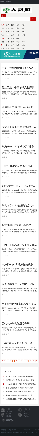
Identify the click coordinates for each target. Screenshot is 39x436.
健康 (12, 48)
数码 (17, 38)
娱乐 (7, 48)
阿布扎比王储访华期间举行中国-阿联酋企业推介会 (21, 376)
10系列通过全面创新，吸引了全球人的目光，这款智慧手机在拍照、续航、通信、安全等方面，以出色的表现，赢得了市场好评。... (19, 153)
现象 (17, 25)
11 (36, 360)
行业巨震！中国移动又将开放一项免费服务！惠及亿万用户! (19, 87)
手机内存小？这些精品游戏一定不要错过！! (19, 205)
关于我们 (8, 2)
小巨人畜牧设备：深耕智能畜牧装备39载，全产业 (21, 384)
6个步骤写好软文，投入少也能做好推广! (19, 185)
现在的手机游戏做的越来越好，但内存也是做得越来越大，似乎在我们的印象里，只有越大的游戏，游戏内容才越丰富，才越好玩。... (19, 212)
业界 (7, 38)
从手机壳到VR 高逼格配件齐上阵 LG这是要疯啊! (19, 303)
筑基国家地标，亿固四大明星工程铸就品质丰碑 (21, 399)
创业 (17, 35)
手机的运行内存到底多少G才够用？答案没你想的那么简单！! (19, 67)
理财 (12, 28)
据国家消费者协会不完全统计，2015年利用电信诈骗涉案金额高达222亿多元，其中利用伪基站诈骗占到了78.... (19, 133)
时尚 (7, 45)
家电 (12, 38)
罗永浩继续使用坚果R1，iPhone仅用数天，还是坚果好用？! (19, 284)
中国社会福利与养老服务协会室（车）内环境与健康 (21, 395)
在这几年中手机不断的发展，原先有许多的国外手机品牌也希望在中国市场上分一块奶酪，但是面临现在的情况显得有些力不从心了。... (19, 271)
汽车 (17, 45)
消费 (23, 28)
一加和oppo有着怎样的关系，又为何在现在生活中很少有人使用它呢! (19, 264)
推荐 (12, 25)
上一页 (4, 360)
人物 (12, 35)
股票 (7, 28)
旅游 (17, 48)
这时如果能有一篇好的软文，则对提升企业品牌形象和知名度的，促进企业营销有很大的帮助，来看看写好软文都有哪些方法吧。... (19, 192)
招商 (7, 31)
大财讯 (2, 2)
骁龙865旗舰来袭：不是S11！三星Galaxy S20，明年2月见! (19, 225)
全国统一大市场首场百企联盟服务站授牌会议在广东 (21, 391)
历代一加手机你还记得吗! (16, 323)
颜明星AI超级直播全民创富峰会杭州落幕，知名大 (21, 380)
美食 (23, 25)
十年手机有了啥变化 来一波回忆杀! (19, 343)
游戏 (23, 45)
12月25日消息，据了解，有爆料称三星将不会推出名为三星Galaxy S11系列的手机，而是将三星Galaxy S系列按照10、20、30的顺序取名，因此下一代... (19, 232)
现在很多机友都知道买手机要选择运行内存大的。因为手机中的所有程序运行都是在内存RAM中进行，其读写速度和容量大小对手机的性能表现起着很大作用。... (19, 74)
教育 (23, 48)
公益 (7, 42)
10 (33, 360)
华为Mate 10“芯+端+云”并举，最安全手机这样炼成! (19, 146)
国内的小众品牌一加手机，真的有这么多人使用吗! (19, 244)
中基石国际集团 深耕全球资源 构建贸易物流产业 (21, 388)
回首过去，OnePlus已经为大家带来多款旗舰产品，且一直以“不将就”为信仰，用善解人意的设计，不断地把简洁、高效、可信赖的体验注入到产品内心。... (19, 330)
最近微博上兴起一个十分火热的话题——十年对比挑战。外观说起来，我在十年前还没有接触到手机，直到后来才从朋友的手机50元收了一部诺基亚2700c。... (19, 350)
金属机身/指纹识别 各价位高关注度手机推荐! (19, 107)
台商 (12, 42)
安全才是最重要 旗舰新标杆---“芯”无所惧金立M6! (19, 126)
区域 (23, 35)
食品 (12, 45)
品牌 (12, 31)
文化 (23, 31)
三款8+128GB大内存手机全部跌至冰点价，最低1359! (19, 166)
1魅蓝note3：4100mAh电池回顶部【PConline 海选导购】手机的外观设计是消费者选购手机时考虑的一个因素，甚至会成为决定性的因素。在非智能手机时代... (19, 114)
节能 (17, 42)
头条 (7, 25)
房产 (23, 42)
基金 (17, 28)
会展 (17, 31)
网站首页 (27, 430)
